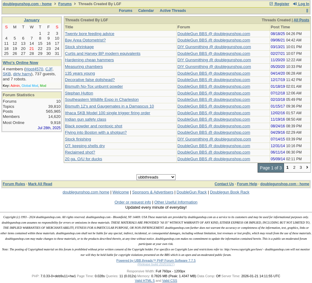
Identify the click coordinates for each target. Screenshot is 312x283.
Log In (301, 4)
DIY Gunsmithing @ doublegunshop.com (214, 46)
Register (279, 4)
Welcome (120, 192)
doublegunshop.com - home (27, 4)
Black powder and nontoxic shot (93, 126)
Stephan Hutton (79, 93)
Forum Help (247, 184)
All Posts (301, 20)
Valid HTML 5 (144, 280)
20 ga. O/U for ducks (83, 159)
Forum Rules (14, 184)
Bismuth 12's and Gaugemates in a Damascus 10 (109, 106)
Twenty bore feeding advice (89, 33)
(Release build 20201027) (156, 264)
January (31, 20)
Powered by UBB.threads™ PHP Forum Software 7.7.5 (156, 260)
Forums (65, 4)
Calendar (146, 11)
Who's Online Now (20, 62)
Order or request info (133, 202)
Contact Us (224, 184)
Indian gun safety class (85, 119)
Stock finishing (78, 139)
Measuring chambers (84, 66)
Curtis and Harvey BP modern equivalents (102, 53)
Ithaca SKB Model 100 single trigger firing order (107, 113)
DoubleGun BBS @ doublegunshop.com (213, 33)
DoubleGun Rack (192, 192)
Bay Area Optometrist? (85, 40)
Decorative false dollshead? (90, 79)
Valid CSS (169, 280)
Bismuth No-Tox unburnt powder (94, 86)
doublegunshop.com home (85, 192)
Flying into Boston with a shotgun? (96, 132)
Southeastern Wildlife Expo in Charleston (102, 99)
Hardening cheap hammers (89, 60)
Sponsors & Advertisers (152, 192)
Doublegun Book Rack (229, 192)
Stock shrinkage (79, 46)
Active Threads (173, 11)
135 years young (80, 73)
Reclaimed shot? (80, 152)
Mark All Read (40, 184)
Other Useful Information (175, 202)
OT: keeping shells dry (85, 145)
